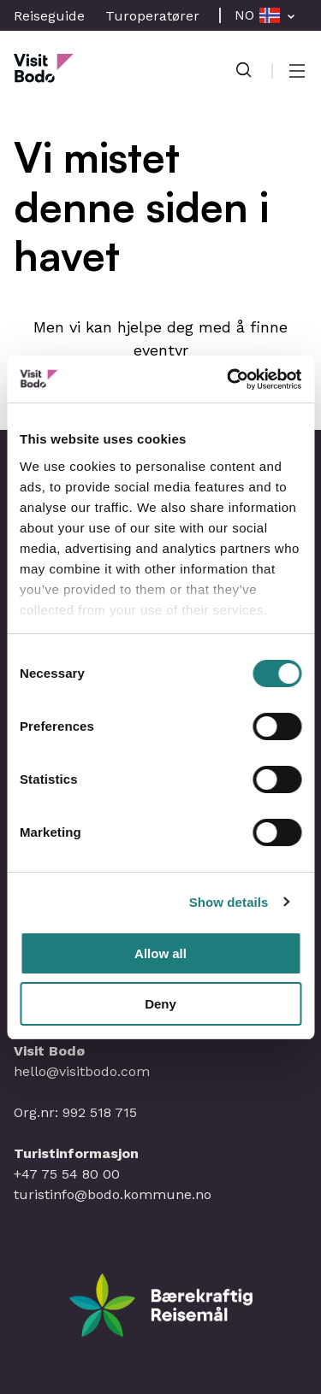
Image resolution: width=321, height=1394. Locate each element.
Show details (229, 902)
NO (244, 15)
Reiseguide (49, 16)
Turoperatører (152, 16)
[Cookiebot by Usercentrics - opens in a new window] (228, 379)
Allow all (160, 953)
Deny (160, 1004)
